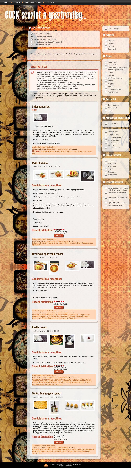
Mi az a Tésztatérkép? (41, 34)
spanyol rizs (82, 151)
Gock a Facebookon (33, 2)
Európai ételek (84, 315)
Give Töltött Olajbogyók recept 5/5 (63, 436)
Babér (64, 451)
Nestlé (61, 243)
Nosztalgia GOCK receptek (42, 379)
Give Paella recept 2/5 (57, 366)
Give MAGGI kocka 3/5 (59, 230)
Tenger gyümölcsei (39, 381)
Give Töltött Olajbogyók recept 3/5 (59, 436)
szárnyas (53, 315)
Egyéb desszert (113, 105)
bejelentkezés (63, 149)
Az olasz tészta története (42, 36)
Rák (55, 381)
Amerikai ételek (113, 132)
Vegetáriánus (53, 243)
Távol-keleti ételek (114, 148)
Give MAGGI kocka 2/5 (57, 230)
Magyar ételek (113, 124)
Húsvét (110, 169)
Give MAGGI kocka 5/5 (63, 230)
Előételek (35, 243)
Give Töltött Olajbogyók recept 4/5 (61, 436)
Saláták (110, 86)
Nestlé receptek (70, 243)
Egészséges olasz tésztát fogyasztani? (48, 42)
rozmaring (57, 451)
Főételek (43, 243)
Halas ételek (112, 62)
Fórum (17, 2)
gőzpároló (67, 381)
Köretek (111, 72)
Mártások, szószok (115, 78)
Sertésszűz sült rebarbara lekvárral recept (117, 199)
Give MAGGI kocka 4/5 (61, 230)
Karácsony (112, 172)
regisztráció (51, 149)
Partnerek (50, 2)
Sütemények (112, 108)
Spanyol (50, 316)
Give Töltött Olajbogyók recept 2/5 (57, 436)
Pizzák (110, 81)
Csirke (82, 379)
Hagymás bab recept (115, 205)
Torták (110, 111)
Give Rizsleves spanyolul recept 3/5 (59, 301)
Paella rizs (73, 318)
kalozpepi (69, 465)
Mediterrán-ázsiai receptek (114, 144)
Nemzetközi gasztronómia (68, 315)
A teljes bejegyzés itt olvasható (44, 147)
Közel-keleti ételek (115, 137)
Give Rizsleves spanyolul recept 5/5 (63, 301)
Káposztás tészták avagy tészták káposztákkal (117, 69)
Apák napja (112, 164)
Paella (57, 151)
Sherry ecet (36, 318)
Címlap (6, 2)
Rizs (49, 54)
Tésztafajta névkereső (41, 45)
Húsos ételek (45, 315)
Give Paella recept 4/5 (61, 366)
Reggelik (111, 84)
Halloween (112, 166)
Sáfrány (56, 316)
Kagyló (50, 381)
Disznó (88, 379)
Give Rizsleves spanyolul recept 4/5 (61, 301)
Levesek (35, 315)
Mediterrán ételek (47, 151)
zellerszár (63, 316)
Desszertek (112, 49)
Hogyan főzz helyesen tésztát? (45, 39)
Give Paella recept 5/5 (63, 366)
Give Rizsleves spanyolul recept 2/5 (57, 301)
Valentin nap (112, 175)
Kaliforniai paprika (82, 316)
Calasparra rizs (58, 54)
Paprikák (71, 316)
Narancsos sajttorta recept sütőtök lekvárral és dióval (118, 189)
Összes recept (113, 29)
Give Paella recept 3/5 (59, 366)
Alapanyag (42, 54)
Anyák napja (112, 161)
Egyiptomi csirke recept (116, 203)
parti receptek (45, 449)
